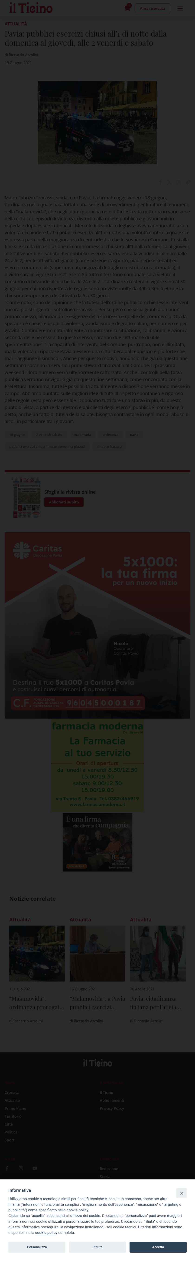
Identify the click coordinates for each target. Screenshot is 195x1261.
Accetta (158, 1247)
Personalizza (37, 1247)
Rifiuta (97, 1247)
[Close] (181, 1193)
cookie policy (46, 1232)
